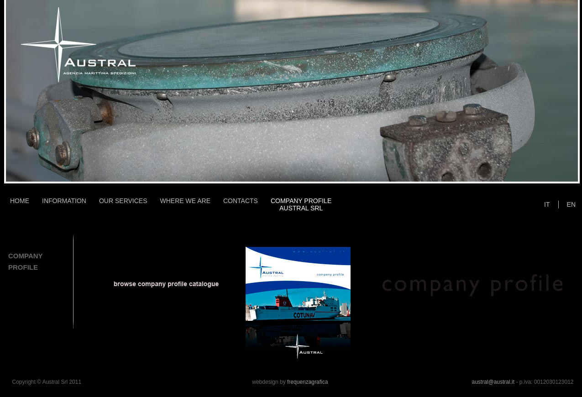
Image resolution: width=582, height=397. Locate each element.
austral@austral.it (493, 382)
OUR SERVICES (123, 200)
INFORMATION (64, 200)
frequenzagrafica (307, 382)
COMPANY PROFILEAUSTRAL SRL (301, 204)
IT (547, 204)
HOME (19, 200)
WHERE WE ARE (185, 200)
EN (571, 204)
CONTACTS (240, 200)
